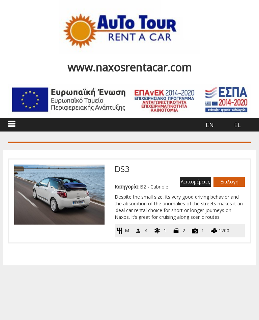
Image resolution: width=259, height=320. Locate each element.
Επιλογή (229, 181)
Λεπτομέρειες (195, 181)
